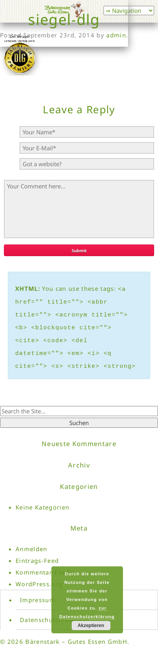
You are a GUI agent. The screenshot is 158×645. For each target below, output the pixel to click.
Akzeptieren (91, 625)
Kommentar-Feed (43, 564)
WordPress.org (39, 576)
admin (116, 35)
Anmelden (31, 541)
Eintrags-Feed (37, 552)
